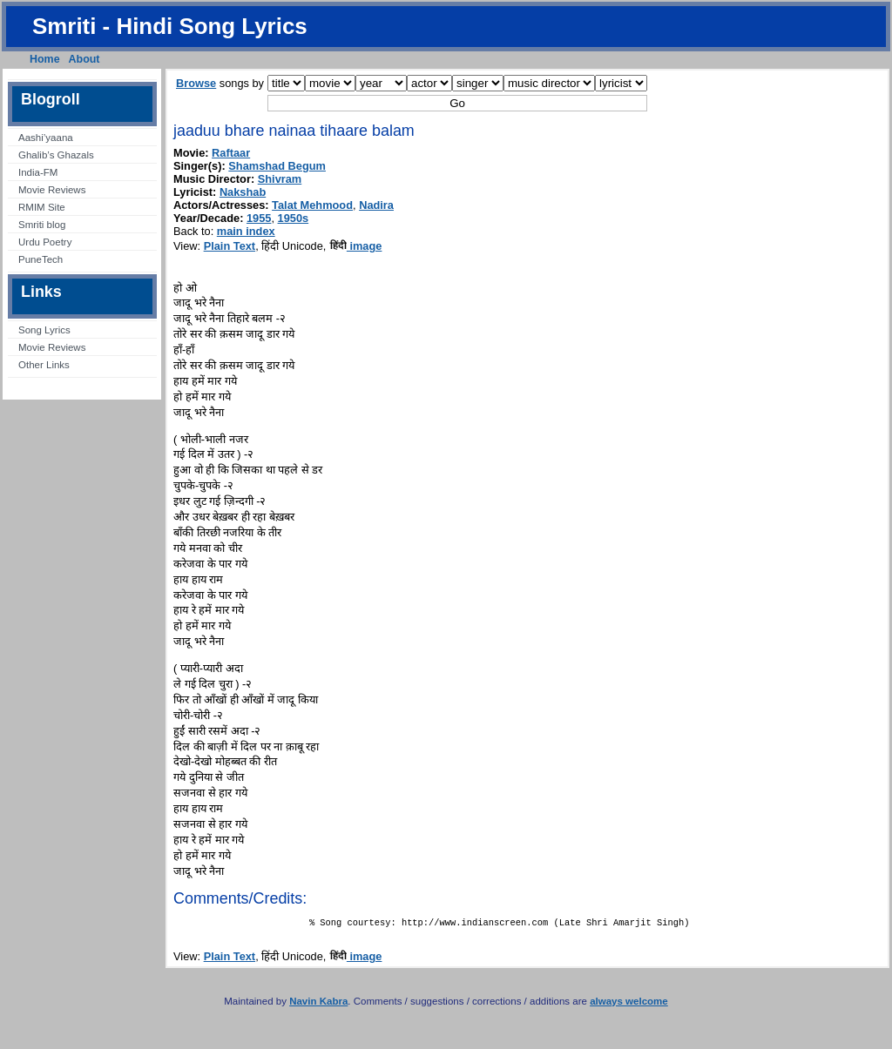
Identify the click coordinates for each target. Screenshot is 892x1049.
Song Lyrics (44, 330)
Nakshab (243, 191)
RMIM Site (41, 207)
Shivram (280, 178)
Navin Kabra (318, 1004)
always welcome (629, 1004)
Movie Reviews (51, 190)
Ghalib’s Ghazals (56, 155)
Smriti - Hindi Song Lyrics (169, 26)
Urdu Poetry (44, 242)
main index (246, 231)
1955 (259, 218)
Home (45, 59)
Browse (196, 83)
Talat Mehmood (312, 205)
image (355, 245)
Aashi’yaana (45, 137)
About (84, 59)
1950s (293, 218)
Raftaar (231, 152)
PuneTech (40, 259)
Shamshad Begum (277, 165)
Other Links (44, 365)
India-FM (37, 172)
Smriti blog (41, 224)
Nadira (376, 205)
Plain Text (230, 245)
